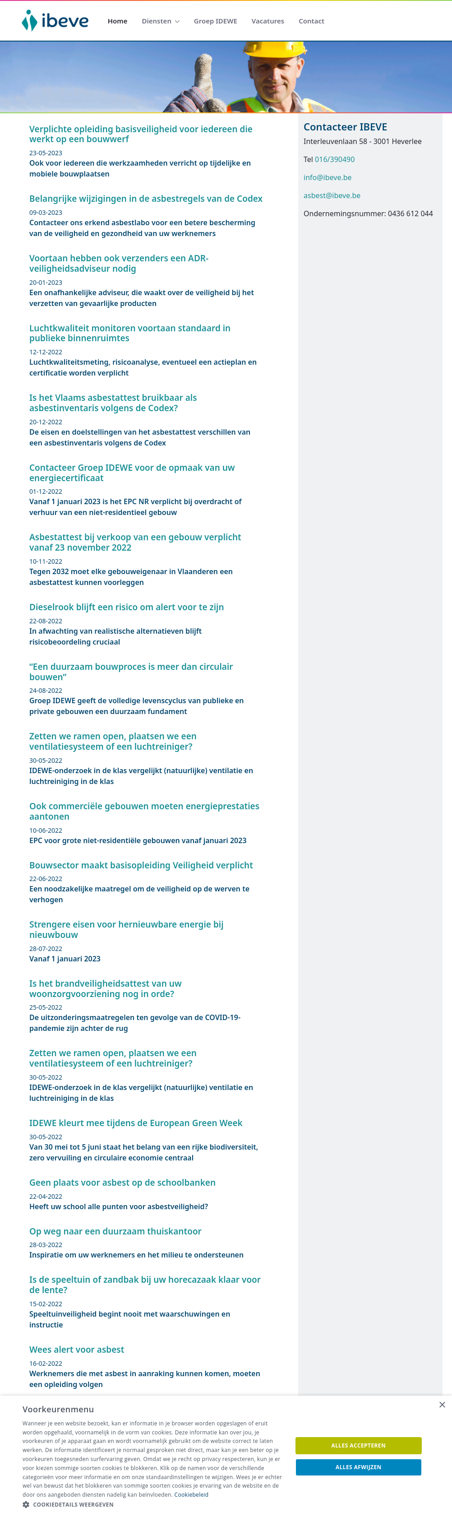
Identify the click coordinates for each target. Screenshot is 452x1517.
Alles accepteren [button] (359, 1445)
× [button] (441, 1405)
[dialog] (226, 1456)
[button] (153, 1504)
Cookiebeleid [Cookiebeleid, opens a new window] (192, 1494)
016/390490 (335, 159)
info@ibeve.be (328, 177)
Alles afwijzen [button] (359, 1467)
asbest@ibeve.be (332, 195)
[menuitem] (117, 21)
